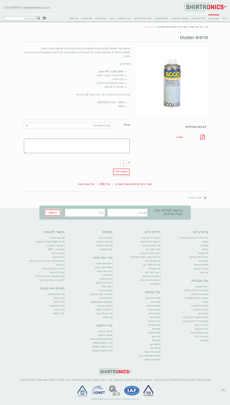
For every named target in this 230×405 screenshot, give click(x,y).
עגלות (205, 301)
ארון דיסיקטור (201, 328)
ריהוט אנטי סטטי (104, 282)
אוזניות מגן (155, 317)
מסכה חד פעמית (152, 351)
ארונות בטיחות (201, 309)
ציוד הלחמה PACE (103, 342)
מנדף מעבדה (106, 249)
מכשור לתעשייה (179, 18)
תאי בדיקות (59, 313)
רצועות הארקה (105, 305)
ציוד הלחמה (104, 325)
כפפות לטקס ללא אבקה (195, 317)
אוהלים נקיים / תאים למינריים (146, 257)
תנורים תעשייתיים (56, 294)
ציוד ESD (105, 184)
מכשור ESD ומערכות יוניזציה (50, 241)
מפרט (179, 137)
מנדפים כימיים (106, 237)
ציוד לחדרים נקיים (151, 245)
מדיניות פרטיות (201, 264)
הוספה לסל (121, 171)
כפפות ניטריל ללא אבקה (195, 321)
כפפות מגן (203, 313)
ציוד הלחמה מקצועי (102, 350)
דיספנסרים (155, 283)
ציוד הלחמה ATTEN (102, 346)
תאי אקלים (59, 298)
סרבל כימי (155, 348)
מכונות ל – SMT (56, 249)
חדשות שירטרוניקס (198, 257)
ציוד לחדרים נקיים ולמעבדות (194, 237)
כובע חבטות (154, 321)
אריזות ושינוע (106, 278)
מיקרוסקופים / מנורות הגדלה (50, 276)
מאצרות (204, 340)
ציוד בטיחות (124, 18)
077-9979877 (12, 7)
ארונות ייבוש (59, 257)
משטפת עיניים (153, 305)
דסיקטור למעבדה (56, 245)
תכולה (126, 124)
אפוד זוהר (156, 301)
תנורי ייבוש (59, 301)
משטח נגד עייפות (199, 294)
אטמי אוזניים (154, 324)
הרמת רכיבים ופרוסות (54, 268)
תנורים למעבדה (57, 305)
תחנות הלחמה (105, 335)
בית (224, 18)
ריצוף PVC (107, 286)
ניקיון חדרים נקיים (152, 276)
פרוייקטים (100, 18)
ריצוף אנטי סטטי (104, 263)
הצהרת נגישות (201, 268)
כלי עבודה (107, 275)
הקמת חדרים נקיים (151, 237)
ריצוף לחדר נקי (153, 272)
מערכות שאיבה (57, 237)
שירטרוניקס (200, 232)
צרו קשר (73, 18)
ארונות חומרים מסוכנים (196, 298)
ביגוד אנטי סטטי (105, 271)
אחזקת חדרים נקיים (150, 280)
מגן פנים (156, 340)
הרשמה (53, 212)
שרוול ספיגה (154, 332)
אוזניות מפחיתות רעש (150, 355)
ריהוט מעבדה (201, 286)
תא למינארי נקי (153, 260)
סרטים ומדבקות (104, 313)
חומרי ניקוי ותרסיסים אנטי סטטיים (173, 27)
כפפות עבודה (154, 309)
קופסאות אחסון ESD (102, 301)
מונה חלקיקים (57, 272)
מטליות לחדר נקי (152, 264)
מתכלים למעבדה (199, 305)
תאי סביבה (59, 309)
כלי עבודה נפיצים (104, 309)
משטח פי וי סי (201, 336)
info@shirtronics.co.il (36, 7)
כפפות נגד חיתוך (152, 359)
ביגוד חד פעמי (201, 324)
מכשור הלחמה (105, 331)
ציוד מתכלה (155, 268)
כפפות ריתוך (154, 313)
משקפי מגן (155, 344)
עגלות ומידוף (106, 298)
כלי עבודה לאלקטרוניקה (52, 280)
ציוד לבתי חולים (142, 18)
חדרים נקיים (198, 18)
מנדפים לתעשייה (104, 245)
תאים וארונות (58, 253)
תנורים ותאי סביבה (52, 288)
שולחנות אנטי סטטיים (102, 294)
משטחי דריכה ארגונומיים (196, 290)
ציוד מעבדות (200, 280)
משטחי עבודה (106, 290)
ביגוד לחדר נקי (153, 249)
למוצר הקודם (198, 197)
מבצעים (204, 245)
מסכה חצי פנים (153, 298)
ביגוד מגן (156, 336)
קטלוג (205, 249)
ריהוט (112, 18)
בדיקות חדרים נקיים (151, 241)
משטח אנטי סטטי (104, 267)
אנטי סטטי (213, 18)
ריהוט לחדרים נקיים (151, 253)
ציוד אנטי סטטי (196, 27)
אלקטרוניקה (161, 18)
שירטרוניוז (86, 18)
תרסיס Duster (194, 37)
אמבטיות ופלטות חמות (101, 339)
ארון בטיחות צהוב (199, 332)
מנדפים (108, 232)
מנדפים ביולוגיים (104, 241)
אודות (205, 241)
